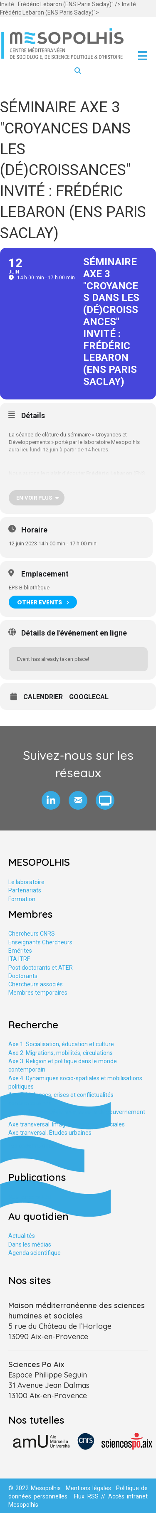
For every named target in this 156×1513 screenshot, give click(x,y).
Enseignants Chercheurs (40, 942)
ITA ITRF (19, 959)
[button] (51, 800)
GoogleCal (89, 697)
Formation (21, 899)
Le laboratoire (26, 882)
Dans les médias (29, 1244)
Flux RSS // (91, 1496)
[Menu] (142, 55)
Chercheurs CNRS (31, 933)
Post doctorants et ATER (40, 967)
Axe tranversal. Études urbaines (50, 1132)
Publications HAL (30, 1197)
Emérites (20, 950)
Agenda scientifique (34, 1252)
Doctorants (22, 976)
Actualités (21, 1235)
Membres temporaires (37, 992)
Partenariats (24, 890)
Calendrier (43, 697)
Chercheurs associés (35, 984)
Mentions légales (88, 1488)
